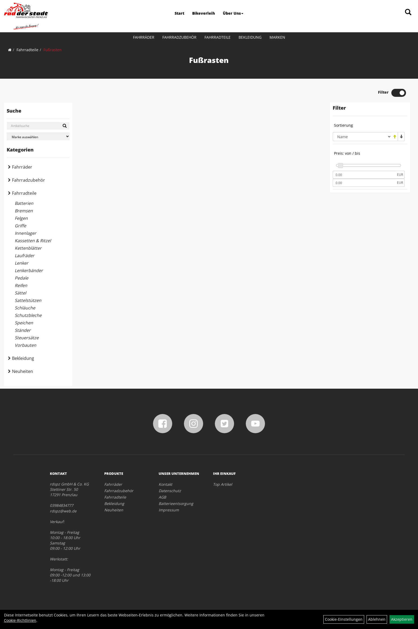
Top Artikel (222, 484)
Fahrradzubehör (179, 37)
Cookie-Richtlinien (20, 620)
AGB (162, 497)
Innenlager (25, 233)
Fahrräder (143, 37)
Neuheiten (22, 371)
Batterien (24, 203)
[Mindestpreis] (364, 175)
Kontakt (165, 484)
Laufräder (24, 255)
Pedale (21, 278)
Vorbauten (25, 345)
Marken (277, 37)
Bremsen (24, 211)
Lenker (21, 263)
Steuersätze (27, 338)
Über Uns (233, 13)
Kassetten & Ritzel (33, 241)
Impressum (169, 509)
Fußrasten (52, 49)
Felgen (21, 218)
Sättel (20, 293)
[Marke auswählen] (38, 136)
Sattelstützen (28, 300)
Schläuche (25, 308)
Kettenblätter (28, 248)
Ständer (23, 330)
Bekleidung (250, 37)
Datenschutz (170, 490)
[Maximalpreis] (364, 183)
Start (179, 13)
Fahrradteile (217, 37)
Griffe (20, 226)
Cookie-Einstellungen (344, 619)
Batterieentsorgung (176, 503)
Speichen (24, 323)
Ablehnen (376, 619)
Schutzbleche (28, 315)
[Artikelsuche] (408, 12)
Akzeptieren (401, 619)
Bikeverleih (203, 13)
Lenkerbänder (29, 270)
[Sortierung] (362, 136)
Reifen (21, 285)
